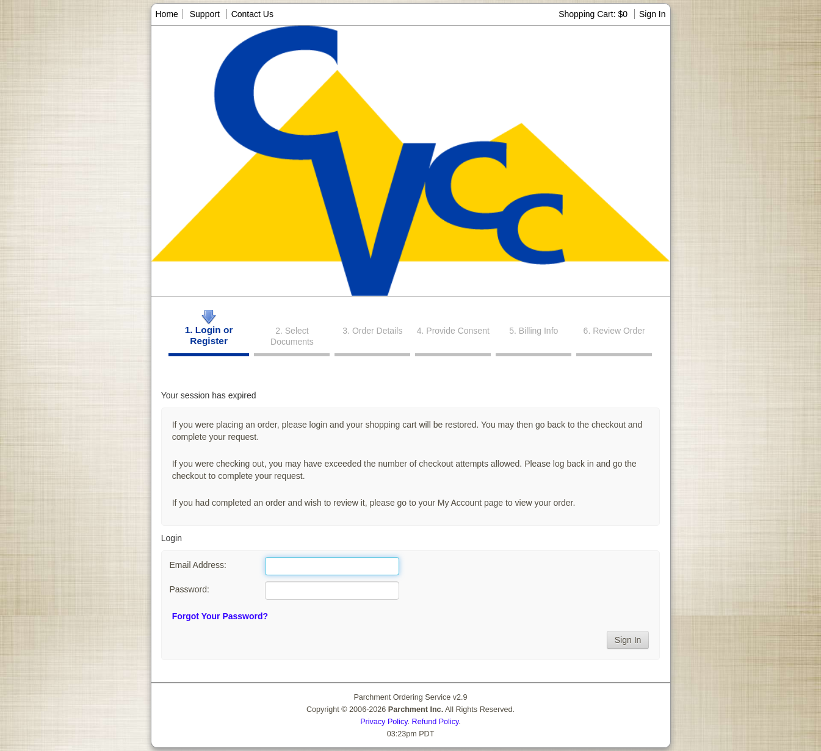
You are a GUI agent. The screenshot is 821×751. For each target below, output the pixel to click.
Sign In (652, 14)
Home (167, 14)
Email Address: (197, 565)
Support (205, 14)
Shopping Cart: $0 (594, 14)
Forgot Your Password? (220, 616)
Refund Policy (435, 721)
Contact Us (252, 14)
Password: (189, 589)
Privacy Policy (383, 721)
